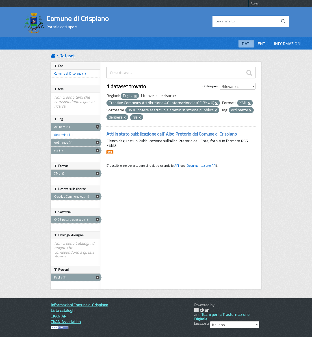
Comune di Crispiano (77, 22)
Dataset (67, 55)
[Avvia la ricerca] (283, 21)
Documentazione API (201, 165)
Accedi (255, 3)
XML (110, 152)
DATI (246, 44)
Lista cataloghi (63, 310)
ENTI (262, 44)
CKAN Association (66, 322)
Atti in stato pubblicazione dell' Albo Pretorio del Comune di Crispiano (171, 133)
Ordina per (209, 86)
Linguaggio (201, 323)
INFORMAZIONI (287, 44)
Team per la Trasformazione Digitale (221, 316)
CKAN (201, 310)
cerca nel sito (225, 21)
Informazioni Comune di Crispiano (79, 305)
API (176, 165)
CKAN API (59, 316)
